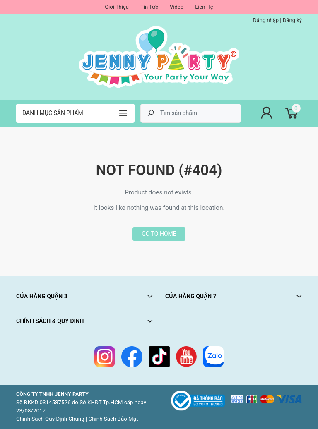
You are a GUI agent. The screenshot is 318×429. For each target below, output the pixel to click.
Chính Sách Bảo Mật (113, 419)
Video (176, 7)
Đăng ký (292, 20)
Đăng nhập (266, 20)
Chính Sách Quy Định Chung (50, 419)
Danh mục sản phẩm (52, 113)
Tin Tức (149, 7)
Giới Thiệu (117, 7)
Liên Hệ (204, 7)
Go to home (159, 233)
